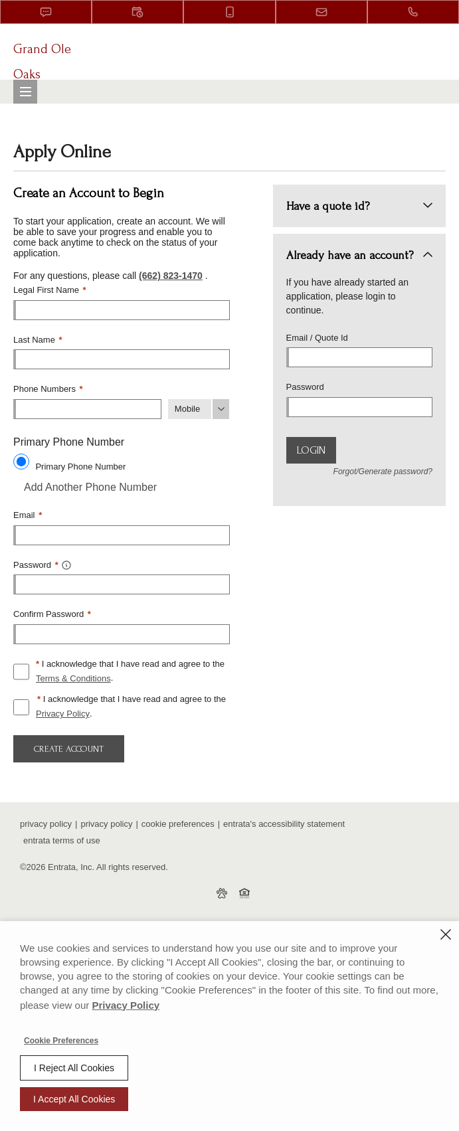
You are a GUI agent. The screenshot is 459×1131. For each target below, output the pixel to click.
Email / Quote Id (317, 338)
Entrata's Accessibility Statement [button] (284, 824)
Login (311, 450)
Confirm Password (52, 614)
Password (305, 387)
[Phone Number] (87, 409)
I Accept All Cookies (74, 1099)
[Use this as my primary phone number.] (21, 462)
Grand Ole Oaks (42, 62)
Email (27, 515)
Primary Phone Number (80, 467)
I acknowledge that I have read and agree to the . (130, 673)
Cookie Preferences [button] (178, 824)
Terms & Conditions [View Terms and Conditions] (73, 678)
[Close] (446, 934)
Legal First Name (49, 290)
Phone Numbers (48, 389)
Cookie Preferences (61, 1040)
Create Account (69, 749)
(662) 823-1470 (171, 275)
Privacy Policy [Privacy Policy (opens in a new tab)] (63, 714)
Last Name (37, 340)
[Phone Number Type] (199, 409)
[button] (46, 12)
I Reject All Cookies (74, 1068)
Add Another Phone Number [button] (85, 487)
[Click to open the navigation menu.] (25, 92)
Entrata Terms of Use (61, 840)
